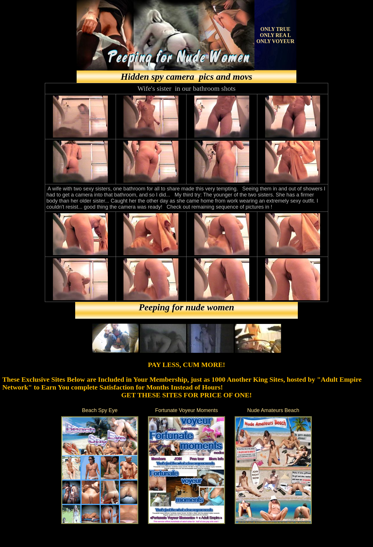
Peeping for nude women (186, 307)
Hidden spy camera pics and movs (186, 76)
